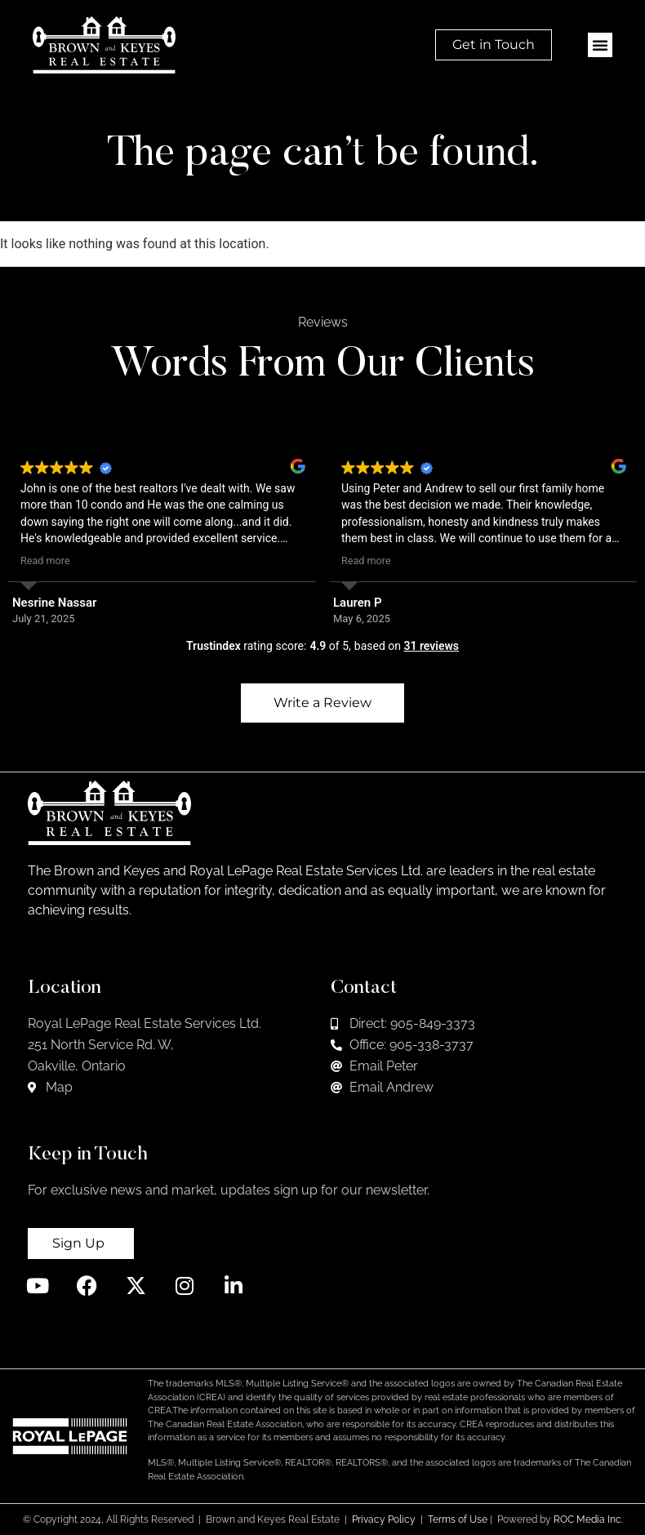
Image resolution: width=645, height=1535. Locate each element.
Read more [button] (45, 560)
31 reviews (431, 645)
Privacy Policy (384, 1519)
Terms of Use (457, 1519)
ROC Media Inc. (588, 1519)
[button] (600, 45)
